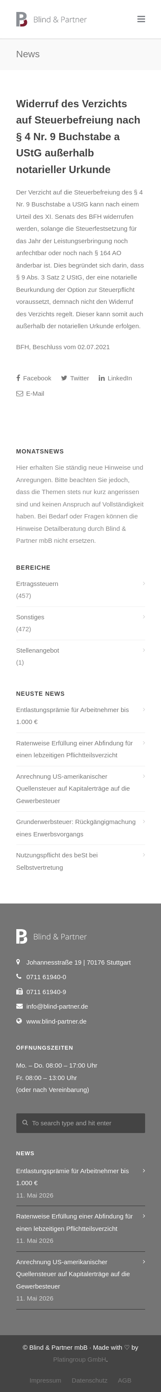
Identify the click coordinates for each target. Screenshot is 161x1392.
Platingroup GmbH (79, 1359)
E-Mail (30, 393)
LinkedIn (115, 378)
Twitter (75, 378)
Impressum (45, 1380)
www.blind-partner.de (57, 1021)
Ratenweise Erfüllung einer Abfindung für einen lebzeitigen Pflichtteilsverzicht (74, 749)
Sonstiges (30, 617)
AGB (125, 1380)
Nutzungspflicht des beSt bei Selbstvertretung (57, 861)
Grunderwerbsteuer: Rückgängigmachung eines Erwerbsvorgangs (76, 828)
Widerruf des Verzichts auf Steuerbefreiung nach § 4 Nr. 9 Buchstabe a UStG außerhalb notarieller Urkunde (78, 136)
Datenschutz (89, 1380)
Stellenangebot (37, 650)
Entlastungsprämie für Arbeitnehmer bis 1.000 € (72, 716)
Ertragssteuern (37, 583)
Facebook (34, 378)
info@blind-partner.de (57, 1006)
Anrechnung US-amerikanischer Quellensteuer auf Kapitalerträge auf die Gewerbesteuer (73, 788)
